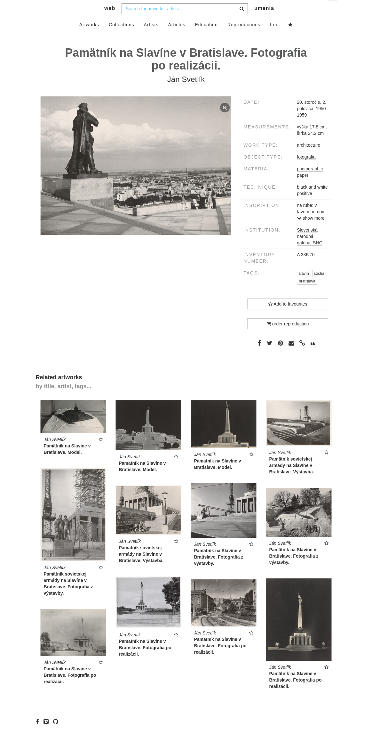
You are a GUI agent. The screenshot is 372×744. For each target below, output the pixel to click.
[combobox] (185, 21)
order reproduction (288, 336)
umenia (264, 21)
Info (274, 37)
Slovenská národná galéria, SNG (309, 249)
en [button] (333, 9)
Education (206, 37)
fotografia (306, 169)
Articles (177, 37)
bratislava (307, 294)
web (109, 21)
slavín (304, 286)
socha (319, 286)
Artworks (89, 37)
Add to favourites (287, 316)
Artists (151, 37)
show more (310, 230)
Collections (121, 37)
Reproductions (243, 37)
